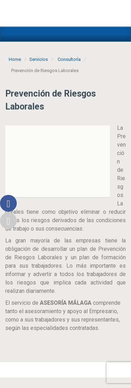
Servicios (38, 59)
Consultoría (69, 59)
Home (15, 59)
